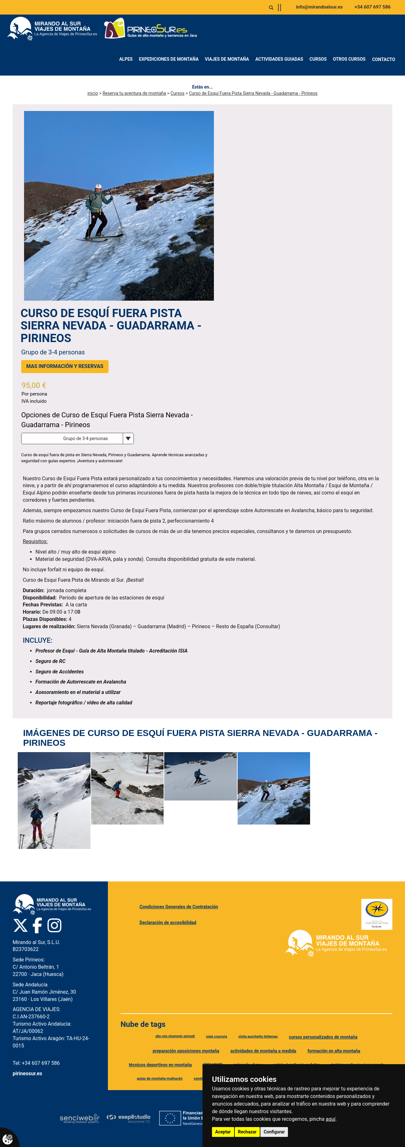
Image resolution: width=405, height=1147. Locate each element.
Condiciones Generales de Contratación (179, 906)
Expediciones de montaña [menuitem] (168, 59)
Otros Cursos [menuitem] (349, 59)
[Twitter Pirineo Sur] (20, 925)
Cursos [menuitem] (318, 59)
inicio (92, 93)
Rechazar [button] (247, 1131)
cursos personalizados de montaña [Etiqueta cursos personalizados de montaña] (323, 1037)
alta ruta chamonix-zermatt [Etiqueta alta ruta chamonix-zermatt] (175, 1036)
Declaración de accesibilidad (168, 922)
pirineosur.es (27, 1073)
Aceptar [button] (223, 1131)
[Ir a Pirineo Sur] (151, 28)
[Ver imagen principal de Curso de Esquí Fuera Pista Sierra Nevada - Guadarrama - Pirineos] (119, 206)
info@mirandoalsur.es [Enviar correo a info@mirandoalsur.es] (319, 7)
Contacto (383, 59)
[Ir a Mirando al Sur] (54, 28)
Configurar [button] (274, 1131)
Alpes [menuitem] (126, 59)
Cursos (177, 93)
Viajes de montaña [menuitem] (227, 59)
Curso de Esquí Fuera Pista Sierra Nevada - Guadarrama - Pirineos (253, 93)
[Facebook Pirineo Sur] (37, 925)
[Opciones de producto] (77, 438)
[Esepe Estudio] (128, 1118)
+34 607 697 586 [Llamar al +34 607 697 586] (373, 7)
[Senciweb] (80, 1118)
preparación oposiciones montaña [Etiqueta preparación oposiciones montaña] (186, 1050)
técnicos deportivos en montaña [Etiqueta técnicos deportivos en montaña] (160, 1064)
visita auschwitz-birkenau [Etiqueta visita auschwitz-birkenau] (257, 1036)
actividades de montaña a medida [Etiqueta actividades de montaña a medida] (263, 1050)
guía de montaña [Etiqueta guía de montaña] (202, 1092)
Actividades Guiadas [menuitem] (279, 59)
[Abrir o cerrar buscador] (271, 8)
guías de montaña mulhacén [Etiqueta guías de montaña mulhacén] (160, 1078)
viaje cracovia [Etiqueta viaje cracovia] (216, 1036)
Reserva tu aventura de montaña (134, 93)
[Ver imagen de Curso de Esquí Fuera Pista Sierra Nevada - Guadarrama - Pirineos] (54, 800)
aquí (331, 1119)
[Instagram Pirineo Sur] (54, 925)
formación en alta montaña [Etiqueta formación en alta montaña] (334, 1050)
